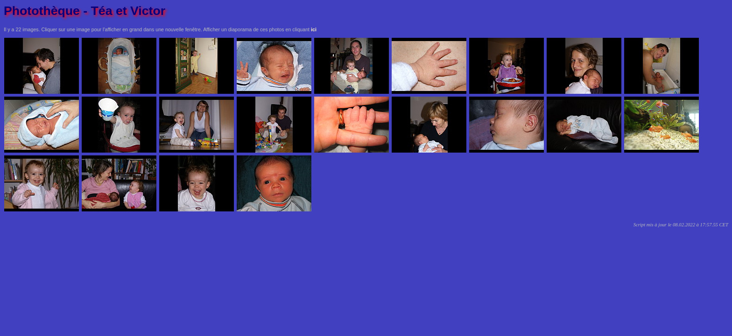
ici (314, 29)
